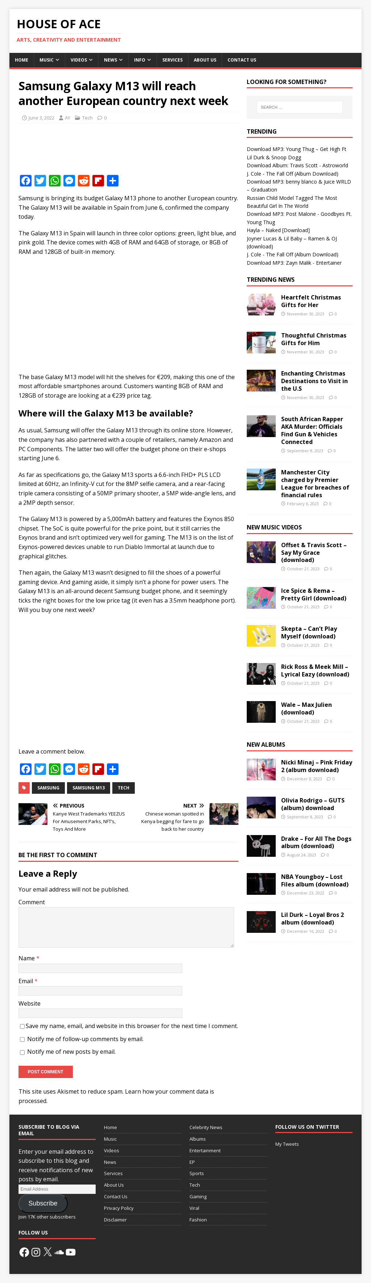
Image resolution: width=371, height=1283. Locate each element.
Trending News (271, 280)
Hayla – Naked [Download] (278, 230)
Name (27, 958)
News (110, 60)
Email (26, 981)
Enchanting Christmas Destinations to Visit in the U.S (314, 381)
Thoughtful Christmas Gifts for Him (313, 339)
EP (192, 1162)
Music (46, 60)
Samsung (48, 788)
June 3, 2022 (41, 117)
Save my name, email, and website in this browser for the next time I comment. (132, 1026)
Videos (79, 60)
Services (172, 60)
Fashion (198, 1219)
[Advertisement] (150, 147)
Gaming (198, 1196)
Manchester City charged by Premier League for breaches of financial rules (315, 483)
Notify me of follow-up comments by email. (85, 1039)
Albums (197, 1139)
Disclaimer (115, 1219)
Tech (87, 117)
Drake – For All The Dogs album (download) (316, 842)
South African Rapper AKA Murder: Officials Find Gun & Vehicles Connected (312, 430)
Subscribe (43, 1203)
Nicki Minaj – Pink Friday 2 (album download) (316, 766)
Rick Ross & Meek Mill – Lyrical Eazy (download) (315, 670)
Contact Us (242, 60)
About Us (205, 60)
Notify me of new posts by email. (71, 1052)
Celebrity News (205, 1127)
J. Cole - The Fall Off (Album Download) (292, 173)
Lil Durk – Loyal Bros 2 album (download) (312, 918)
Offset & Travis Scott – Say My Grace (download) (314, 552)
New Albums (266, 745)
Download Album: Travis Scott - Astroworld (297, 165)
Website (29, 1003)
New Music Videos (274, 527)
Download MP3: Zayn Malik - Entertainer (294, 262)
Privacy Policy (119, 1208)
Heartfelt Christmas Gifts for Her (311, 301)
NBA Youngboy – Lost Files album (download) (315, 880)
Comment (31, 902)
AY (67, 117)
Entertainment (205, 1150)
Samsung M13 (88, 788)
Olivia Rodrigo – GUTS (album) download (313, 804)
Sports (196, 1173)
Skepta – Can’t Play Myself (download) (309, 632)
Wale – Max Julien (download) (306, 708)
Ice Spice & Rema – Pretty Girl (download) (313, 594)
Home (21, 60)
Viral (194, 1208)
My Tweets (287, 1144)
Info (139, 60)
